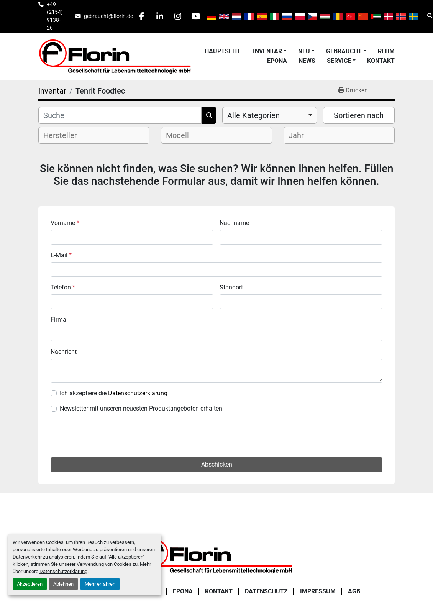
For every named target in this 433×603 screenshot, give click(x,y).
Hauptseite (223, 51)
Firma (58, 319)
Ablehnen (63, 584)
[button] (270, 51)
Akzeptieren (30, 584)
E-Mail (61, 255)
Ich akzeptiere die (113, 393)
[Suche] (120, 115)
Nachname (234, 223)
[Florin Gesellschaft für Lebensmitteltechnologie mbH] (216, 517)
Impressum (318, 553)
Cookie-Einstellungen (217, 599)
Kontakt (381, 60)
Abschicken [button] (216, 426)
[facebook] (142, 16)
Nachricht (64, 351)
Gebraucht (344, 51)
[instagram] (181, 16)
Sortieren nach (359, 115)
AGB (354, 553)
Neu (304, 51)
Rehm (386, 51)
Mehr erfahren (100, 584)
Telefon (63, 287)
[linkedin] (162, 16)
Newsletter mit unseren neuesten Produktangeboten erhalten (141, 408)
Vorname (65, 223)
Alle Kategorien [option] (253, 115)
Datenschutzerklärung (63, 571)
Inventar (267, 51)
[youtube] (201, 16)
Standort (231, 287)
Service (339, 60)
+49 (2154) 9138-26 (55, 16)
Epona (277, 60)
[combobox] (269, 115)
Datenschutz (266, 553)
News (307, 60)
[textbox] (66, 135)
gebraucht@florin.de (108, 16)
